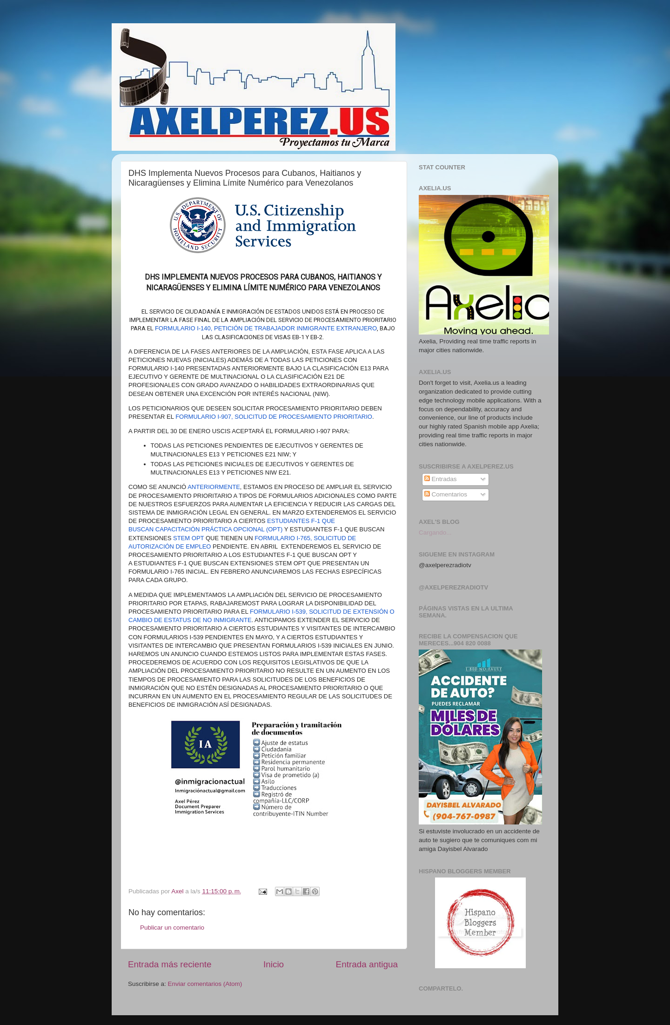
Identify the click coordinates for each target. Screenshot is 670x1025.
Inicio (273, 964)
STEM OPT (188, 538)
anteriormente (214, 486)
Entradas (440, 479)
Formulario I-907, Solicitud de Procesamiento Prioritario (273, 416)
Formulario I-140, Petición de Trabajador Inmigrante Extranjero (266, 328)
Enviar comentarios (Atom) (205, 983)
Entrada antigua (367, 964)
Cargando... (435, 532)
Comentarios (445, 494)
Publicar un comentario (172, 927)
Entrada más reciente (170, 964)
